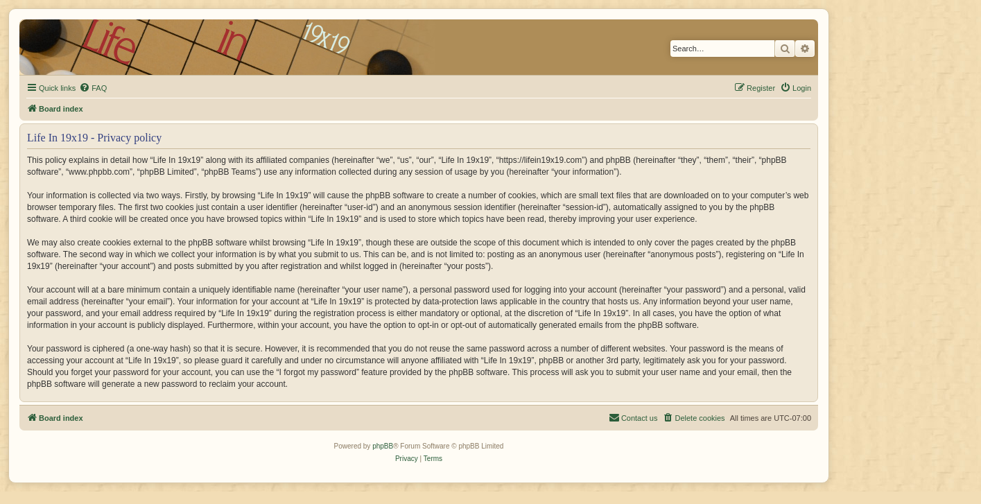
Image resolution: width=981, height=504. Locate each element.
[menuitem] (93, 88)
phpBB (382, 446)
